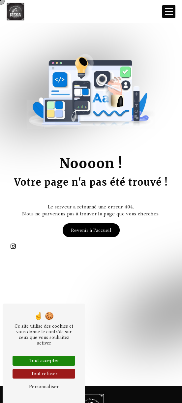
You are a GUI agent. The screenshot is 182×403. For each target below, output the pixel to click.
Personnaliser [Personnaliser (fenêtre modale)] (44, 386)
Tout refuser (44, 374)
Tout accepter (44, 360)
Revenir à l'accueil (91, 230)
